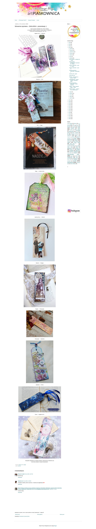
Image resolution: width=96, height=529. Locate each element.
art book (75, 124)
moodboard (69, 145)
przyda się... (72, 149)
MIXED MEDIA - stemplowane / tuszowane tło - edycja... (74, 62)
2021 (70, 100)
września (71, 53)
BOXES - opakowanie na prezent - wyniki (73, 77)
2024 (70, 44)
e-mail (38, 20)
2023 (70, 45)
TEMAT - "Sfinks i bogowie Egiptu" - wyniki (74, 87)
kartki (74, 138)
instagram (68, 137)
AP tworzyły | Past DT (22, 20)
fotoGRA (69, 135)
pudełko (78, 149)
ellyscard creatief (21, 474)
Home (16, 20)
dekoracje (71, 131)
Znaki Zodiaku (72, 163)
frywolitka (68, 136)
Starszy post (62, 514)
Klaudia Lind (20, 481)
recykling (71, 150)
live (71, 141)
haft (77, 136)
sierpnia (71, 54)
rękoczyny (78, 150)
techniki (68, 158)
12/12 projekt (69, 123)
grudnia (71, 48)
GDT (73, 136)
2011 (70, 115)
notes (74, 145)
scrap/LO (75, 152)
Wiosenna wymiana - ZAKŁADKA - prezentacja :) (74, 71)
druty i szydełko (75, 132)
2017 (70, 106)
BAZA (77, 125)
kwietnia (71, 93)
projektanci (69, 148)
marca (71, 94)
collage (71, 129)
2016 (70, 107)
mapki (68, 142)
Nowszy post (17, 514)
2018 (70, 104)
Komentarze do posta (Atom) (24, 516)
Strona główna (39, 514)
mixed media (77, 142)
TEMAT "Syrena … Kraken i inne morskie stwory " (74, 89)
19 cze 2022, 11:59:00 (27, 481)
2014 (70, 110)
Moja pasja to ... (74, 143)
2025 (70, 42)
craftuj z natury (77, 129)
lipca (70, 56)
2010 (70, 117)
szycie (76, 155)
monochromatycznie (70, 144)
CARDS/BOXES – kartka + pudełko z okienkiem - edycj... (74, 80)
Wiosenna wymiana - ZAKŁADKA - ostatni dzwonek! (73, 83)
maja (70, 91)
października (72, 51)
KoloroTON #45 (72, 75)
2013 (70, 112)
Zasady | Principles (31, 20)
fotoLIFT (76, 135)
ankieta (71, 124)
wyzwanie (70, 162)
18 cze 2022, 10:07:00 (29, 474)
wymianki (69, 161)
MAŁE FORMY (75, 141)
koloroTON (69, 140)
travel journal (69, 159)
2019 (70, 103)
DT (67, 133)
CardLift (72, 128)
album (75, 123)
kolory (76, 140)
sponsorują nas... (73, 154)
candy (78, 126)
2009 (70, 118)
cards (79, 128)
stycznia (71, 98)
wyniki (74, 161)
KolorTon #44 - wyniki (73, 73)
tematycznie (74, 158)
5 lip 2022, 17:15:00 (52, 489)
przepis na (77, 148)
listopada (71, 50)
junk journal (73, 137)
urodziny (75, 159)
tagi (76, 157)
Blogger (55, 525)
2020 (70, 101)
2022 (70, 47)
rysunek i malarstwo (73, 151)
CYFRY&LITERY (71, 130)
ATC (73, 125)
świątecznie (69, 157)
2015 (70, 109)
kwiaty (68, 141)
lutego (71, 96)
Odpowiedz (20, 477)
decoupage (78, 130)
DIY (76, 131)
